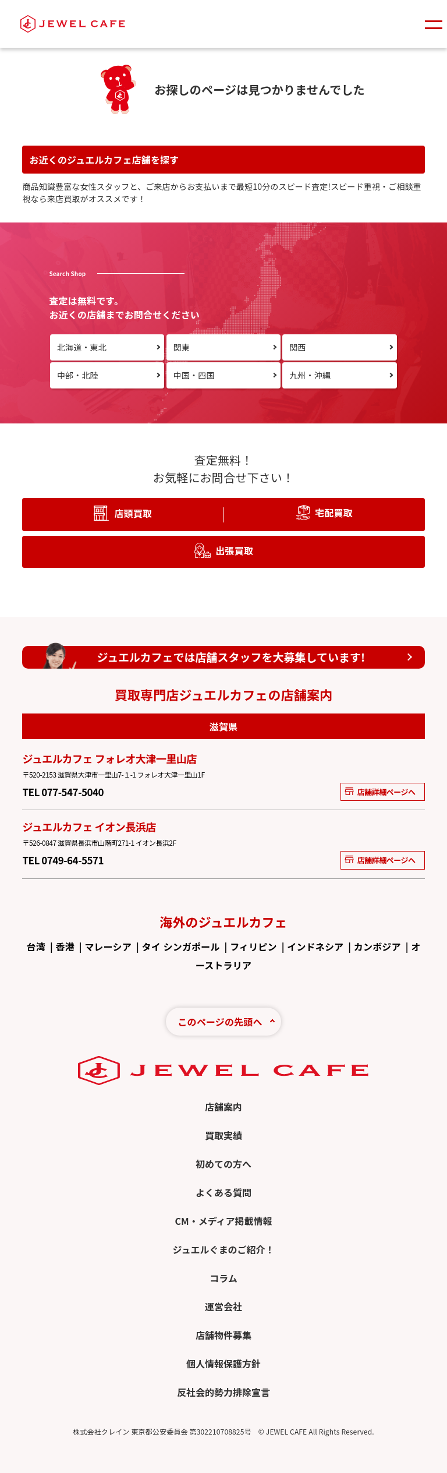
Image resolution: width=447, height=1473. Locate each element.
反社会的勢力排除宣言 (223, 1392)
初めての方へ (223, 1164)
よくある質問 (223, 1192)
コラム (223, 1278)
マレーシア (107, 946)
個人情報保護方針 (223, 1363)
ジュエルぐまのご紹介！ (224, 1249)
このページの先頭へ (220, 1022)
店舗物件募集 (223, 1335)
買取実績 (223, 1135)
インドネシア (315, 946)
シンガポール (192, 946)
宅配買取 (334, 513)
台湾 (36, 946)
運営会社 (223, 1306)
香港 (65, 946)
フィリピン (253, 946)
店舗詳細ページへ (380, 791)
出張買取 (234, 550)
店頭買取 (133, 513)
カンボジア (377, 946)
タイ (151, 946)
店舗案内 (223, 1107)
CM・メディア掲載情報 (223, 1221)
